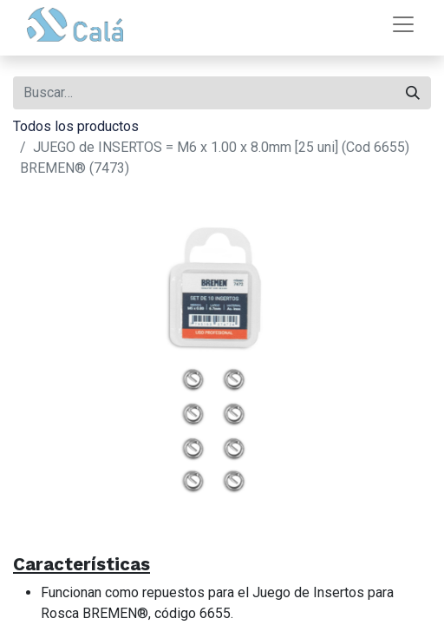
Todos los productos (76, 126)
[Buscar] (413, 92)
